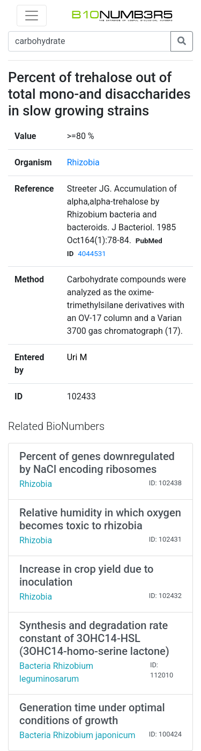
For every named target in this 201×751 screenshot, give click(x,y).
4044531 (92, 254)
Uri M (77, 357)
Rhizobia (83, 162)
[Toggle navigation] (32, 15)
